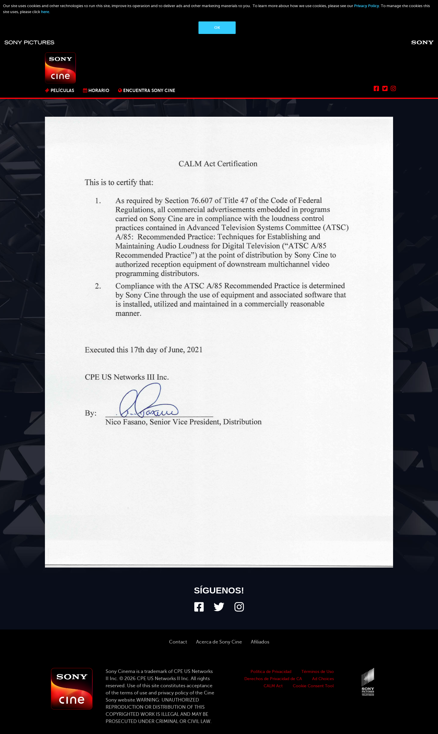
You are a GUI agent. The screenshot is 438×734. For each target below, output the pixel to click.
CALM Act (273, 686)
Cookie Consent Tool (313, 686)
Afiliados (260, 642)
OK (217, 27)
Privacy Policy (366, 6)
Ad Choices (323, 679)
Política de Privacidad (271, 671)
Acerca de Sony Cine (219, 642)
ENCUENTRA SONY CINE (149, 90)
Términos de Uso (317, 671)
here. (45, 12)
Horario (98, 90)
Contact (178, 642)
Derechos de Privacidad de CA (273, 679)
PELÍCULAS (62, 90)
